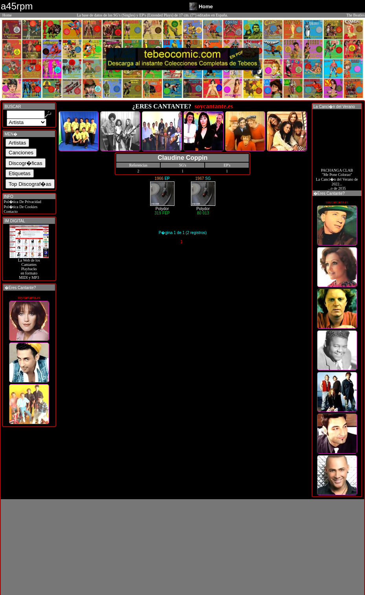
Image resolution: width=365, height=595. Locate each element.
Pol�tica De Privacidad (22, 202)
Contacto (10, 211)
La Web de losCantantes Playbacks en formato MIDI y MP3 (29, 267)
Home (7, 15)
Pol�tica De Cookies (20, 207)
